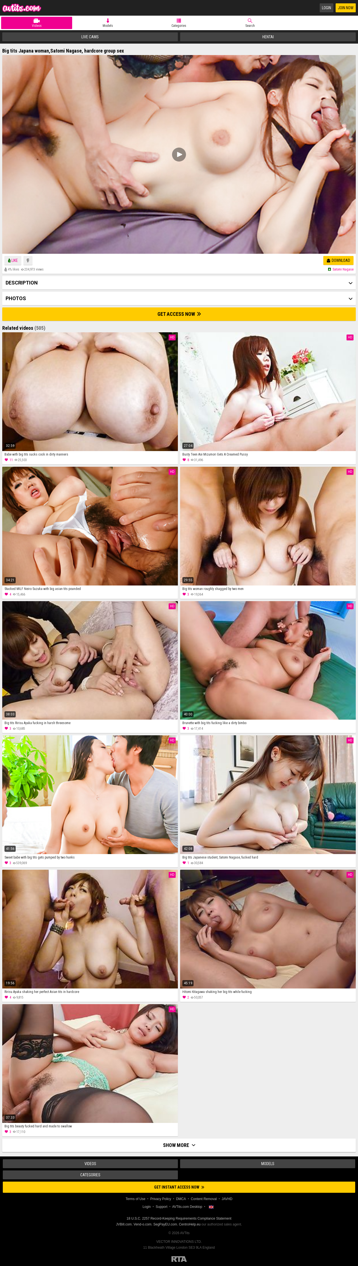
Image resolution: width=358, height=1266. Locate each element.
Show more (179, 1145)
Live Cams (90, 37)
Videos (37, 26)
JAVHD (227, 1199)
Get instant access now (179, 1187)
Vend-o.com (143, 1224)
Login (326, 8)
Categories (178, 26)
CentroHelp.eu (190, 1224)
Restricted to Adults (179, 1259)
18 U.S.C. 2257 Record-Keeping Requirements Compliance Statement (179, 1218)
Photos (16, 298)
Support (162, 1207)
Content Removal (204, 1199)
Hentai (268, 37)
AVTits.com (21, 8)
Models (108, 26)
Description (22, 283)
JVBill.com (124, 1224)
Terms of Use (135, 1199)
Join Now (346, 8)
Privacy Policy (160, 1199)
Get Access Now (179, 314)
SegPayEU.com (165, 1224)
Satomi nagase (343, 269)
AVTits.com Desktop (187, 1207)
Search (250, 26)
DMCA (181, 1199)
